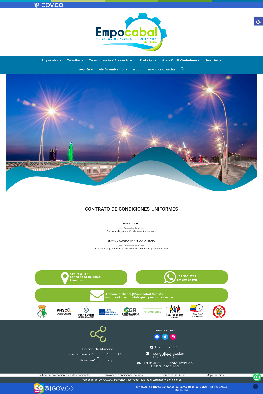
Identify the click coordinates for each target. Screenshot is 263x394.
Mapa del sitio (215, 375)
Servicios (213, 60)
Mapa (137, 69)
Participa (148, 60)
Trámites (75, 60)
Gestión (86, 69)
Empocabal (51, 60)
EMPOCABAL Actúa (161, 69)
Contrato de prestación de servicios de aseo (131, 231)
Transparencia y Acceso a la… (111, 60)
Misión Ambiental (113, 69)
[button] (258, 21)
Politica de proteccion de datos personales (64, 375)
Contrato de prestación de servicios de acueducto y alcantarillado (131, 248)
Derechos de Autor (173, 375)
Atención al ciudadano (180, 60)
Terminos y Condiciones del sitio (123, 375)
